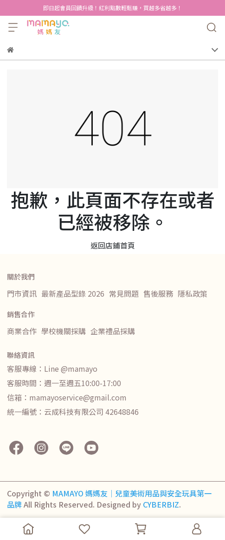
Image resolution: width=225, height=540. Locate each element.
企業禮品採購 (112, 331)
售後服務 (158, 293)
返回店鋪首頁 (112, 245)
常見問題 (124, 293)
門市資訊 (22, 293)
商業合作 (22, 331)
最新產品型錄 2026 (72, 293)
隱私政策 (192, 293)
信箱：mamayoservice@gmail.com (67, 397)
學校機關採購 (63, 331)
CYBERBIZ (161, 504)
